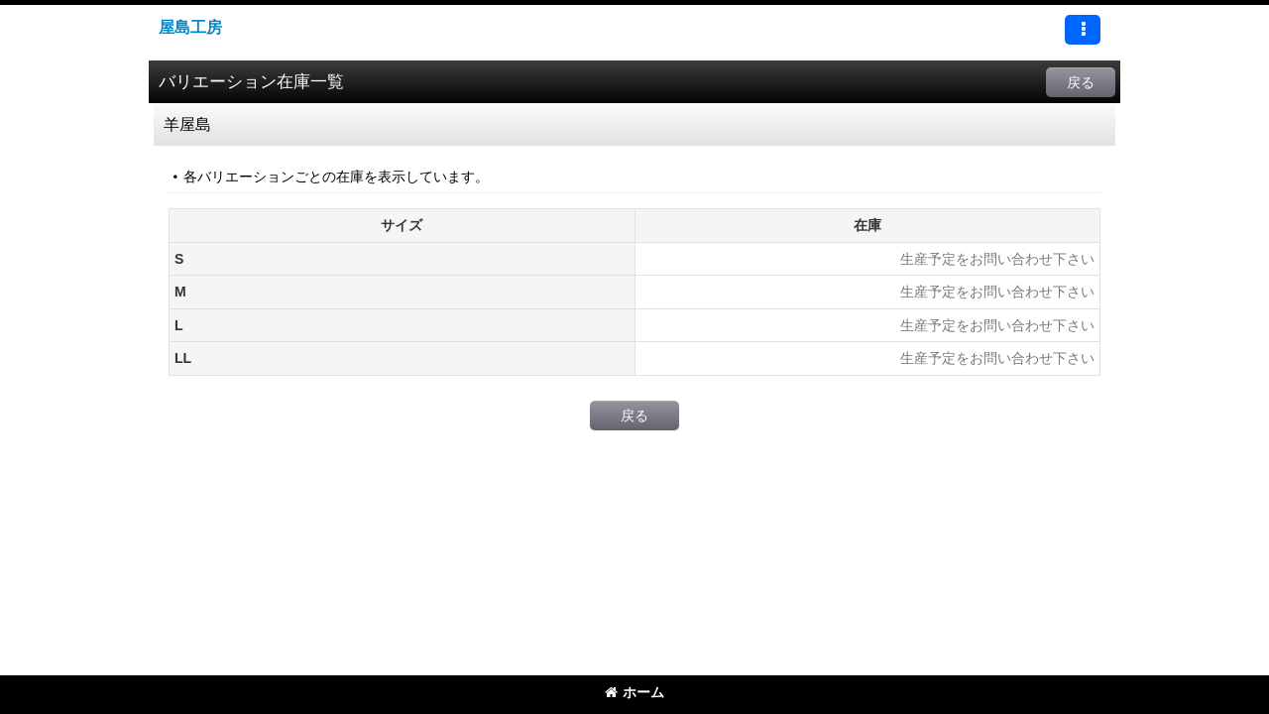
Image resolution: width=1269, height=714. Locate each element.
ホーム (634, 692)
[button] (1082, 30)
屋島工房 (190, 27)
